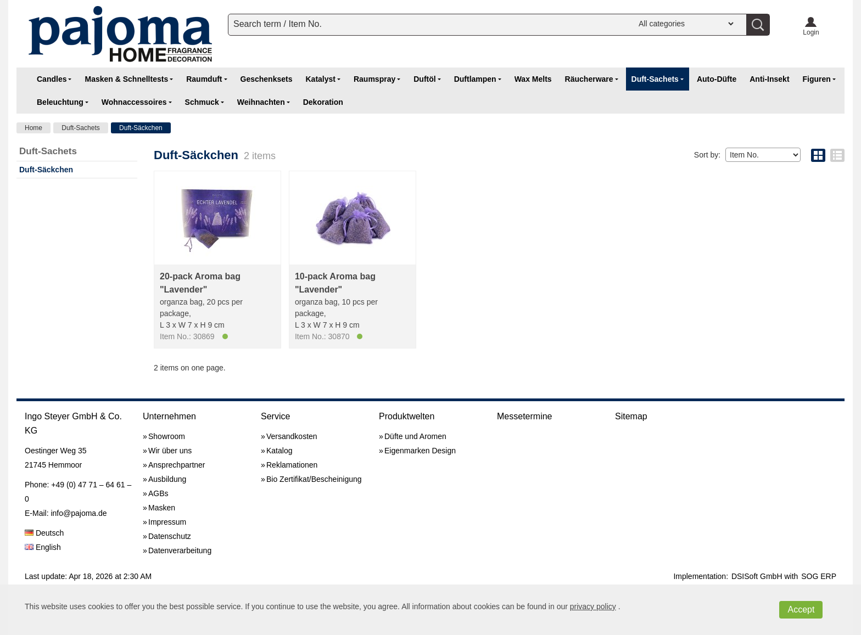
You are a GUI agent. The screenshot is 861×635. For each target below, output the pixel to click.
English (43, 547)
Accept (800, 609)
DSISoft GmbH (756, 576)
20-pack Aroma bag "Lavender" (200, 283)
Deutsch (44, 533)
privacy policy (593, 606)
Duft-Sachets (80, 128)
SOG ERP (818, 576)
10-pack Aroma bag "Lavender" (335, 283)
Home (33, 128)
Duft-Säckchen (141, 128)
